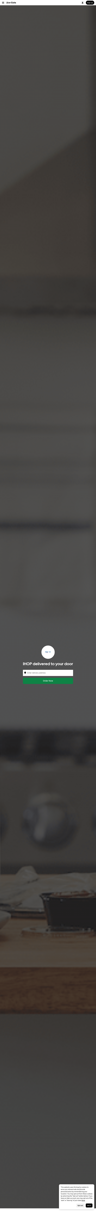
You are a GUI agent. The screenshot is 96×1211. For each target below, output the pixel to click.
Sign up (90, 3)
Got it (89, 1205)
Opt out (80, 1205)
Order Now (48, 681)
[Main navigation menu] (3, 3)
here (83, 1200)
